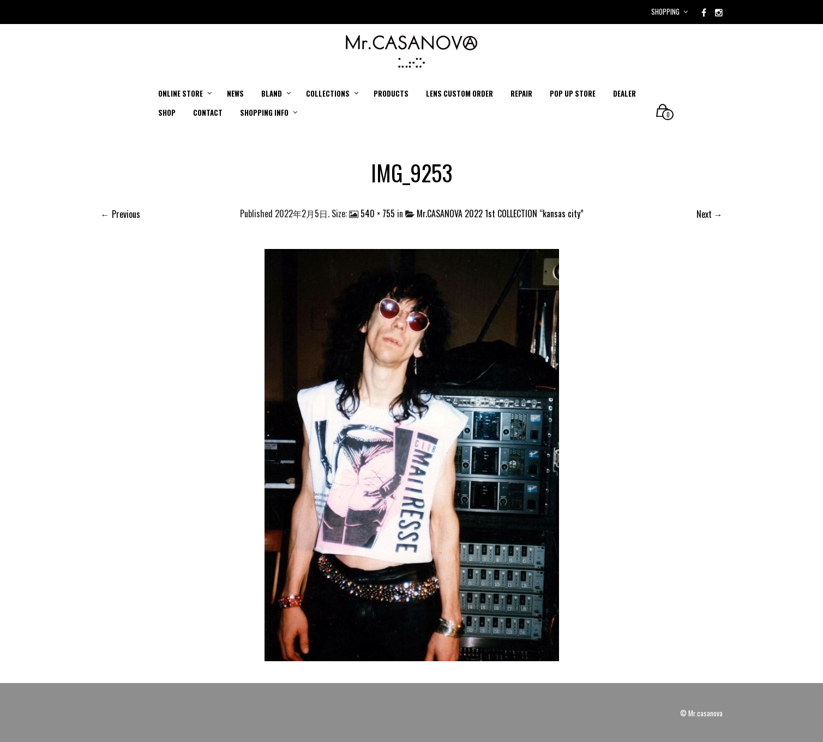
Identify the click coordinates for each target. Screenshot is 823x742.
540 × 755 (378, 213)
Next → (709, 214)
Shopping (665, 11)
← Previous (120, 214)
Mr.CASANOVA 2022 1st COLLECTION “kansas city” (500, 213)
